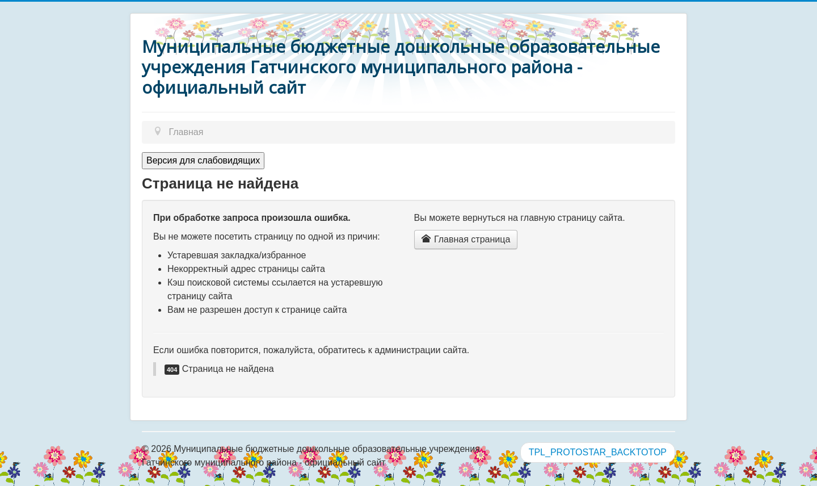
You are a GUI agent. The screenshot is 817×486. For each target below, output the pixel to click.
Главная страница (466, 239)
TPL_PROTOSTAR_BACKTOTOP (598, 452)
